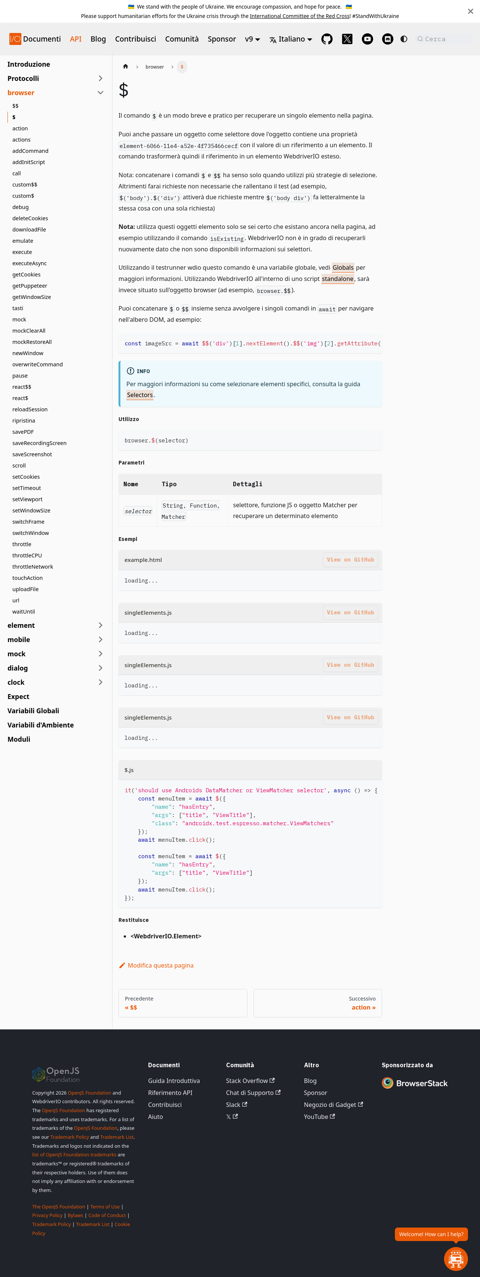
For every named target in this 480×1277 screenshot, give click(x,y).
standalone (338, 279)
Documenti (42, 39)
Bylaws (75, 1215)
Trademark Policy (69, 1137)
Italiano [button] (287, 39)
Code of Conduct (107, 1215)
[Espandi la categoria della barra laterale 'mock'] (100, 653)
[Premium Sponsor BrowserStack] (415, 1089)
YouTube (319, 1117)
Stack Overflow (250, 1081)
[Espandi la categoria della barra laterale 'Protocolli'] (100, 78)
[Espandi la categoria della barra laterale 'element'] (100, 625)
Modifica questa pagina (156, 965)
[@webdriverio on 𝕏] (347, 39)
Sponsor (222, 39)
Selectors (140, 395)
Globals (343, 267)
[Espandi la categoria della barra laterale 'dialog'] (100, 668)
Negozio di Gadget (333, 1105)
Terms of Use (105, 1206)
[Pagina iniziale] (125, 67)
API (75, 39)
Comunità (182, 39)
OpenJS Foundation (89, 1092)
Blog (98, 39)
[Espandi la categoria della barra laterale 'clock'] (100, 682)
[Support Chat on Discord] (388, 39)
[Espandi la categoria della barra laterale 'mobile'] (100, 639)
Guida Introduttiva (174, 1081)
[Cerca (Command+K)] (443, 39)
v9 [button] (249, 39)
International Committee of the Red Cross (300, 15)
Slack (236, 1105)
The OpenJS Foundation (58, 1206)
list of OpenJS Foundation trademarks (74, 1154)
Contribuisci (135, 39)
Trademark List (117, 1137)
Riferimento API (170, 1093)
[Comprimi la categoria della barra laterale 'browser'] (100, 92)
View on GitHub (350, 559)
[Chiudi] (470, 11)
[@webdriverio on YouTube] (367, 39)
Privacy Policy (47, 1215)
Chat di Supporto (253, 1093)
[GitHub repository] (327, 39)
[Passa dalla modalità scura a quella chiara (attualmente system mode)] (404, 39)
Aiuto (155, 1117)
